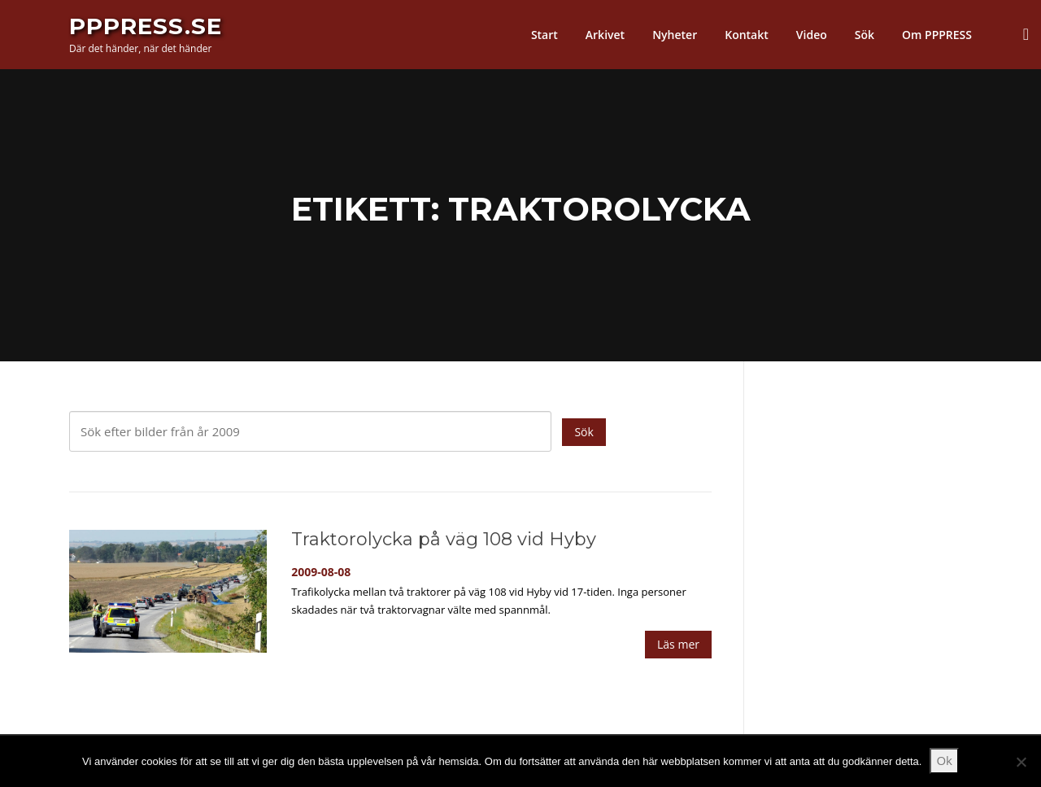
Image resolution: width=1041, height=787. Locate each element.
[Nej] (1021, 762)
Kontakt (747, 34)
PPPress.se (145, 26)
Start (544, 34)
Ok (944, 760)
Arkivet (605, 34)
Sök (864, 34)
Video (811, 34)
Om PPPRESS (937, 34)
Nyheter (674, 34)
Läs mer (678, 644)
